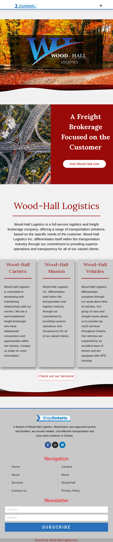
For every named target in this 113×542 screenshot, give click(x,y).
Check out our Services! (56, 376)
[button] (101, 5)
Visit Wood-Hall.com (84, 164)
